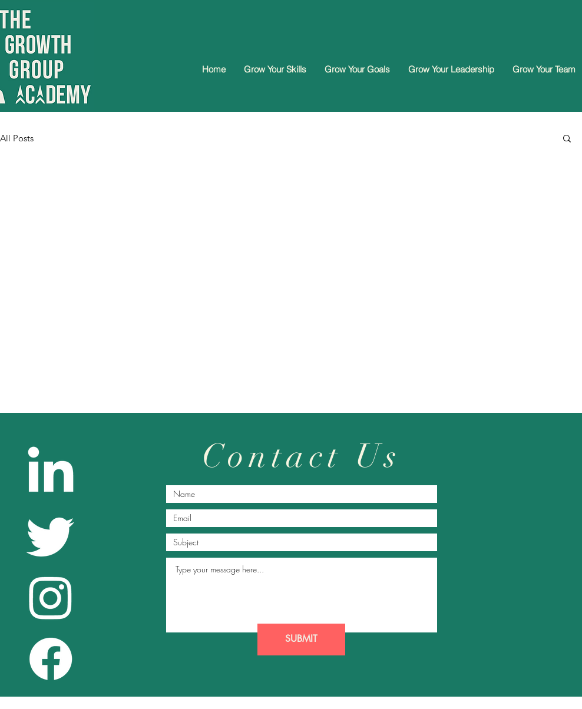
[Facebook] (50, 659)
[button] (567, 139)
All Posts (17, 138)
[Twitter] (50, 535)
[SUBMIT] (301, 639)
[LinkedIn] (50, 473)
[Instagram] (50, 597)
